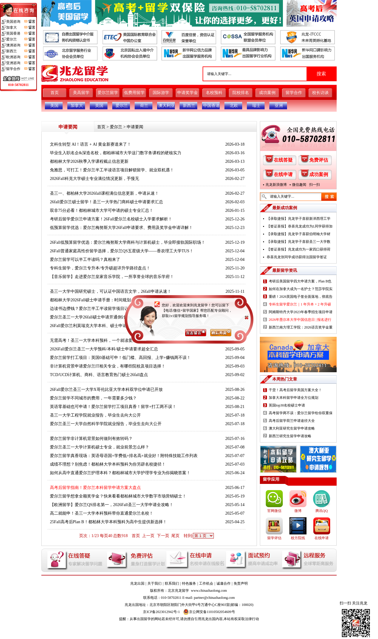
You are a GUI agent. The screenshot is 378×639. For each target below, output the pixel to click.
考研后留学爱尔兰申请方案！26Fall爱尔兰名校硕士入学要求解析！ (111, 219)
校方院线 (298, 538)
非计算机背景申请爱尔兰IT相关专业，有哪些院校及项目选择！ (107, 366)
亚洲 (279, 105)
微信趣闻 (299, 185)
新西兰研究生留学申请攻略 (290, 436)
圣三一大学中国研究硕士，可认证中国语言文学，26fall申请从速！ (110, 291)
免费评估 (318, 159)
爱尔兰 (121, 105)
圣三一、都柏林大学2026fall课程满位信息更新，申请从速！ (104, 193)
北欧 (234, 105)
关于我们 (154, 583)
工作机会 (206, 583)
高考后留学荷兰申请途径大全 (292, 421)
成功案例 (267, 92)
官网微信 (274, 511)
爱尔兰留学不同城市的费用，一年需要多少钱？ (93, 398)
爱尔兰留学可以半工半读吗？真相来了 (85, 259)
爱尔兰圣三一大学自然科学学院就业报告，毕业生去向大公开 (106, 424)
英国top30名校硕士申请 (287, 405)
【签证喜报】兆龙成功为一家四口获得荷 (298, 249)
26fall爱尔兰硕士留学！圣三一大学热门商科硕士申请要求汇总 (106, 202)
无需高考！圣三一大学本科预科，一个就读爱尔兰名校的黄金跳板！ (112, 340)
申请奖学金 (187, 92)
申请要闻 (135, 127)
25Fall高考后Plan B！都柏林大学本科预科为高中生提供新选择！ (108, 522)
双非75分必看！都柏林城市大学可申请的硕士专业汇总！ (101, 210)
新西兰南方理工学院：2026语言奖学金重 (301, 327)
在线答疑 (283, 159)
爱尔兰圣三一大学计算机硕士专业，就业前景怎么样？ (99, 447)
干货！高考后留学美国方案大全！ (295, 390)
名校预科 (214, 92)
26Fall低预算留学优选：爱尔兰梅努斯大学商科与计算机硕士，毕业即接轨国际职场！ (127, 242)
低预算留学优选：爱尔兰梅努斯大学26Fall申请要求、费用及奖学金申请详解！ (121, 227)
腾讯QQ (321, 511)
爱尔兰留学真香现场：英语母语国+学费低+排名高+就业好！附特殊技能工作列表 (124, 455)
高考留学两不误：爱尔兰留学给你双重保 (301, 413)
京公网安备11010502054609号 (209, 612)
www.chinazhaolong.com (209, 590)
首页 (54, 92)
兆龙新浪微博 (276, 185)
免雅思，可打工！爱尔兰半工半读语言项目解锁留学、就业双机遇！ (112, 170)
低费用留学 (134, 92)
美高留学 (81, 92)
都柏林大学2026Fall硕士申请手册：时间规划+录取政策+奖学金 (107, 300)
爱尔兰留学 (107, 92)
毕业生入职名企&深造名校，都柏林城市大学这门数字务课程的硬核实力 (115, 153)
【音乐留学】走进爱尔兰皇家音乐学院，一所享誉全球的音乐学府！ (112, 276)
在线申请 (283, 174)
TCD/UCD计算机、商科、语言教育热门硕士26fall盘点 (99, 375)
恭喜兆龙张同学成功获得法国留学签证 (297, 257)
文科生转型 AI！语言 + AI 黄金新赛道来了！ (90, 144)
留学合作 (294, 92)
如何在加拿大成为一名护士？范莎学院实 (301, 289)
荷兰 (144, 105)
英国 (99, 105)
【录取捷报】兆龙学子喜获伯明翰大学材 (298, 234)
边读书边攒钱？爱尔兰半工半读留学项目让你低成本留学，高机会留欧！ (116, 308)
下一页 (163, 536)
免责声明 (241, 583)
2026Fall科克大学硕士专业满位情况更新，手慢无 (94, 178)
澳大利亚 (166, 105)
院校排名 (240, 92)
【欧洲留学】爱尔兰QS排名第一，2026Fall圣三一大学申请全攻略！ (111, 505)
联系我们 (172, 583)
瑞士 (256, 105)
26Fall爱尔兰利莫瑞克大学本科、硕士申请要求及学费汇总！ (105, 325)
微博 (298, 511)
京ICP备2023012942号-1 (161, 612)
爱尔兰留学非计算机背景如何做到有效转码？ (91, 438)
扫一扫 (314, 185)
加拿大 (77, 105)
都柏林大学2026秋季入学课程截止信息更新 (89, 161)
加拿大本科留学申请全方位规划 (293, 398)
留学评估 (274, 538)
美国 (54, 105)
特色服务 (189, 583)
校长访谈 (320, 92)
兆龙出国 (137, 583)
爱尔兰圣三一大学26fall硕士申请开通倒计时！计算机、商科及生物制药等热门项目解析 (129, 317)
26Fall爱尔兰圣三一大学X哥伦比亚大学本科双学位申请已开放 (106, 389)
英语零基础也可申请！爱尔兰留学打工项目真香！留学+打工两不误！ (113, 406)
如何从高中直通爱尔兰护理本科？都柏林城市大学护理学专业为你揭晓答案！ (120, 473)
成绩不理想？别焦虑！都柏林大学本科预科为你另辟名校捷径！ (108, 464)
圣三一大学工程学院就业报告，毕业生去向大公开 (95, 415)
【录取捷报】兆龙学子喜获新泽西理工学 (298, 219)
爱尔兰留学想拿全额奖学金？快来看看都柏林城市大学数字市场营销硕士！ (118, 496)
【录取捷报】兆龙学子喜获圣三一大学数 (298, 242)
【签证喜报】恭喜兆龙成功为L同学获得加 (300, 226)
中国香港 (211, 105)
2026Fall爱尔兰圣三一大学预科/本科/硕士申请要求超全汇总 (104, 349)
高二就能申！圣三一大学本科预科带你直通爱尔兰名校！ (101, 513)
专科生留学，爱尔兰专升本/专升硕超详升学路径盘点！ (100, 268)
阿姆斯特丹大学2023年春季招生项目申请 (301, 312)
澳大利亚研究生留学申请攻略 (292, 428)
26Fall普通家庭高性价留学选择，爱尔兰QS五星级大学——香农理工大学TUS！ (121, 251)
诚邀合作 (223, 583)
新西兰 (189, 105)
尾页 (175, 536)
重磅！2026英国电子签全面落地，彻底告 (301, 297)
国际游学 (161, 92)
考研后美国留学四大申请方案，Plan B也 (300, 281)
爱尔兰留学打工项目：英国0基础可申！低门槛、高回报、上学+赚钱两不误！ (120, 357)
